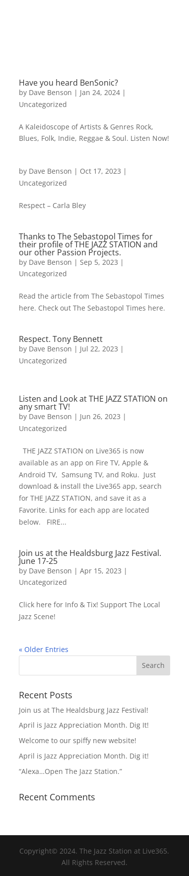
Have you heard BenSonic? (68, 82)
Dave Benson (50, 92)
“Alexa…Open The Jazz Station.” (70, 771)
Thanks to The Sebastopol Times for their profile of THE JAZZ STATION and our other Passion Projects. (88, 244)
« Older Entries (43, 649)
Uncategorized (43, 104)
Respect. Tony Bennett (61, 338)
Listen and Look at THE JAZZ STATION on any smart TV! (93, 402)
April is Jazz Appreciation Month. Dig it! (84, 756)
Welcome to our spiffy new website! (77, 740)
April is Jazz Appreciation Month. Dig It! (84, 725)
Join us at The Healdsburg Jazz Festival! (83, 710)
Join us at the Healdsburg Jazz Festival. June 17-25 (90, 557)
